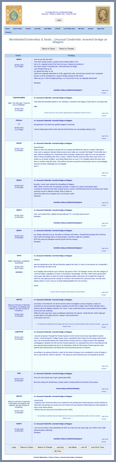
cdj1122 (19, 299)
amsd (19, 255)
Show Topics (17, 28)
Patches (19, 120)
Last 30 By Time (69, 28)
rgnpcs (19, 59)
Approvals (100, 28)
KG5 (19, 373)
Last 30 (57, 28)
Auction (90, 28)
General (8, 32)
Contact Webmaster (40, 457)
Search (28, 28)
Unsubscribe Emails (67, 457)
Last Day (37, 28)
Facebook (78, 457)
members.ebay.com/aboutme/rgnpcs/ (68, 90)
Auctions (19, 272)
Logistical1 (19, 332)
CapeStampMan (19, 97)
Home (7, 28)
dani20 (19, 143)
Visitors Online (54, 457)
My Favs (81, 28)
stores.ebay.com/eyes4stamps (68, 388)
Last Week (47, 28)
